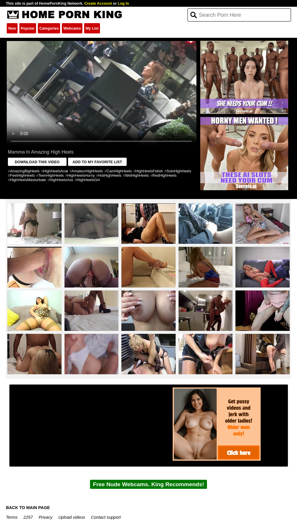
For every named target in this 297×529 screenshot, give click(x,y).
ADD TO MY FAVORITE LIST (97, 162)
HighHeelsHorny (81, 175)
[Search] (239, 15)
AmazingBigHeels (25, 171)
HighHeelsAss (61, 180)
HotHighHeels (109, 175)
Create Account (98, 3)
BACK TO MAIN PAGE (28, 507)
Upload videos (71, 517)
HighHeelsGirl (88, 180)
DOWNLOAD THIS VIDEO (37, 162)
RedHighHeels (164, 175)
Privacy (45, 517)
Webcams (72, 28)
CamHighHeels (119, 171)
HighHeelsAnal (55, 171)
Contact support (106, 517)
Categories (49, 28)
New (12, 28)
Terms (11, 517)
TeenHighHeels (51, 175)
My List (92, 28)
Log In (123, 3)
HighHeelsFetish (149, 171)
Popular (28, 28)
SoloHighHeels (179, 171)
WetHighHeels (137, 175)
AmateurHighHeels (87, 171)
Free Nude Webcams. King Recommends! (148, 484)
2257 (28, 517)
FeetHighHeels (22, 175)
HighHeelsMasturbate (28, 180)
